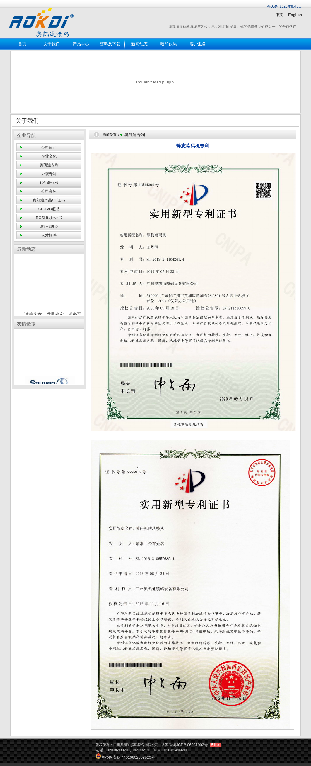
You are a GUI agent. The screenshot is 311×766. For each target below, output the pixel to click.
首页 (22, 44)
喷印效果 (168, 44)
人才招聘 (49, 235)
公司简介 (49, 147)
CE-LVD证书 (49, 209)
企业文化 (49, 156)
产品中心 (81, 44)
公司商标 (49, 191)
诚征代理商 (49, 226)
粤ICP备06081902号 (190, 745)
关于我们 (51, 44)
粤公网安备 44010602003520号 (125, 757)
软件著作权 (49, 182)
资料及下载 (110, 44)
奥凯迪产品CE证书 (49, 200)
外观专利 (49, 174)
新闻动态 (139, 44)
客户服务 (198, 44)
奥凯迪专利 (49, 165)
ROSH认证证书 (49, 218)
